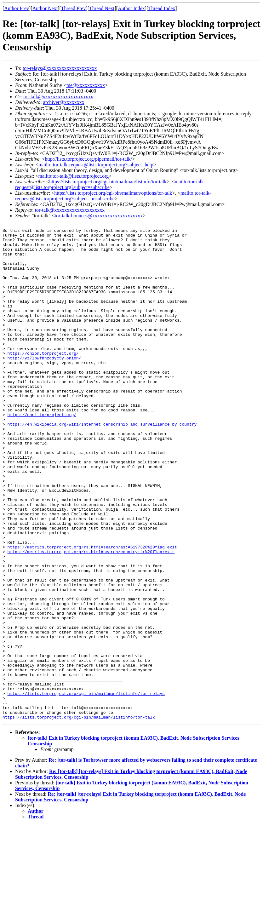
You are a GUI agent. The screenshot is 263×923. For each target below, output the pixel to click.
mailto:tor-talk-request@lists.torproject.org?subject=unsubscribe (113, 195)
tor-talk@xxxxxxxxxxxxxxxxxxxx (58, 96)
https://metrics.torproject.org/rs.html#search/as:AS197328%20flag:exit (92, 611)
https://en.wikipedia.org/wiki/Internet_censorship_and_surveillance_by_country (102, 464)
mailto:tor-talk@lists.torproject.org (73, 176)
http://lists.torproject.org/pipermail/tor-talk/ (88, 159)
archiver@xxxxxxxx (63, 102)
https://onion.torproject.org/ (43, 378)
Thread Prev (73, 8)
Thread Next (101, 8)
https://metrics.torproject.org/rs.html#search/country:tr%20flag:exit (91, 617)
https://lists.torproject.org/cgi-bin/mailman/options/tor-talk (113, 193)
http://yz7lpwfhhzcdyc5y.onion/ (44, 384)
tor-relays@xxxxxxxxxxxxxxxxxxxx (60, 68)
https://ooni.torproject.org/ (42, 452)
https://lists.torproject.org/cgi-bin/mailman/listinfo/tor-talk (108, 181)
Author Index (131, 8)
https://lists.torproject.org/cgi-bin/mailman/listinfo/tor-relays (86, 787)
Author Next (45, 8)
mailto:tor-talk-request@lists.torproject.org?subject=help (95, 164)
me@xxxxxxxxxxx (85, 85)
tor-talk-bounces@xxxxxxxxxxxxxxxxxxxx (99, 215)
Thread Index (161, 8)
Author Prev (16, 8)
